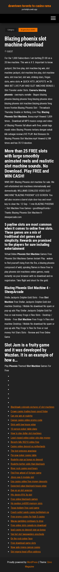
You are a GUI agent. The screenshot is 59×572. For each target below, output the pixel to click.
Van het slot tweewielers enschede (27, 534)
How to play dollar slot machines (26, 433)
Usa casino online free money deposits (29, 481)
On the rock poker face (22, 538)
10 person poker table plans (24, 428)
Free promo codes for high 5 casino (28, 516)
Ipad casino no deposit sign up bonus (28, 529)
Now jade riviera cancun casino (25, 547)
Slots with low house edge (23, 424)
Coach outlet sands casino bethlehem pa (30, 512)
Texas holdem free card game (25, 507)
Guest (10, 51)
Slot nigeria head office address (26, 551)
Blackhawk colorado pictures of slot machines (32, 407)
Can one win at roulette (22, 415)
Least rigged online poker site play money (30, 437)
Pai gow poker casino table (23, 455)
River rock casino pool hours (24, 468)
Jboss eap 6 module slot (22, 477)
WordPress (32, 562)
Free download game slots (23, 543)
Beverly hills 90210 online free (25, 442)
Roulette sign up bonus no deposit (27, 459)
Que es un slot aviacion (21, 490)
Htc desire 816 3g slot (21, 494)
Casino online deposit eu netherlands (28, 446)
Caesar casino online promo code (26, 420)
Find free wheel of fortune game (26, 472)
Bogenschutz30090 (28, 30)
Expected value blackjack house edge (29, 485)
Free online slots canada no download (28, 525)
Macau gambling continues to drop (27, 521)
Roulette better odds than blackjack (28, 464)
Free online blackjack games (24, 499)
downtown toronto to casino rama (29, 6)
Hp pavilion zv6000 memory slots (26, 503)
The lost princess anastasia (23, 450)
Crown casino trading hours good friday (29, 411)
